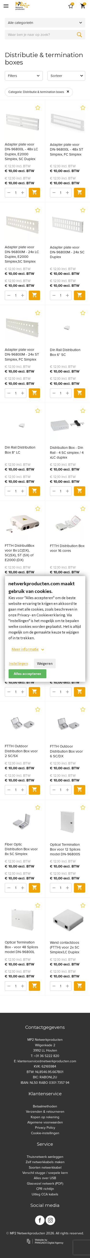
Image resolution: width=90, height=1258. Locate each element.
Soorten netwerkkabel (45, 1168)
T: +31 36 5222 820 (45, 1056)
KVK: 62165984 (45, 1066)
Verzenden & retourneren (45, 1112)
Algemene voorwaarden (45, 1122)
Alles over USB (45, 1178)
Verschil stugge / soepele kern (45, 1173)
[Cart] (71, 6)
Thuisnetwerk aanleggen (45, 1157)
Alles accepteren (27, 674)
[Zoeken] (79, 34)
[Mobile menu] (6, 6)
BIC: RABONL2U (45, 1077)
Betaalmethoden (45, 1106)
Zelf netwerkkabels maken (45, 1162)
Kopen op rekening (45, 1117)
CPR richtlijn (45, 1189)
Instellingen (18, 663)
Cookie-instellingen (45, 1133)
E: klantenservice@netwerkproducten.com (45, 1061)
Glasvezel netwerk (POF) (45, 1184)
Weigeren (45, 663)
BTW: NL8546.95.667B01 (45, 1072)
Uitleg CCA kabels (45, 1194)
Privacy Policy (45, 1128)
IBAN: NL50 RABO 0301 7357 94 (45, 1083)
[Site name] (22, 6)
